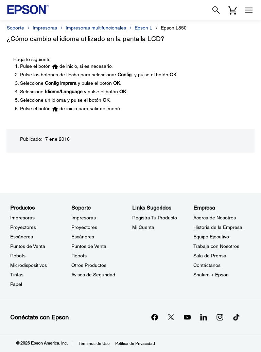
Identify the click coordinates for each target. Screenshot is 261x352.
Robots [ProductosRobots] (17, 255)
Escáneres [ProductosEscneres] (21, 236)
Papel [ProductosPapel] (16, 284)
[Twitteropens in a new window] (171, 317)
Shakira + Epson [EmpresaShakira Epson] (211, 274)
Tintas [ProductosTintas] (16, 274)
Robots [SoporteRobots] (79, 255)
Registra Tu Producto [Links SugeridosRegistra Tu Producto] (154, 217)
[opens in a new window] (236, 317)
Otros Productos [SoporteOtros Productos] (88, 265)
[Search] (216, 10)
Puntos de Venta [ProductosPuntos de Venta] (27, 246)
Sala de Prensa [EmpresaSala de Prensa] (209, 255)
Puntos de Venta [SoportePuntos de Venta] (88, 246)
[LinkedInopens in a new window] (203, 317)
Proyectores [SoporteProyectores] (84, 227)
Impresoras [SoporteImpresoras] (83, 217)
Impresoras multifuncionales (96, 28)
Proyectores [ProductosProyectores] (23, 227)
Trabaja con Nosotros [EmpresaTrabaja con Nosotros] (216, 246)
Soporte (15, 28)
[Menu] (248, 10)
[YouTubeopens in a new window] (187, 317)
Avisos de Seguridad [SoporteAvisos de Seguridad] (93, 274)
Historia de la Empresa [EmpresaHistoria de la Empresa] (217, 227)
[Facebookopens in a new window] (155, 317)
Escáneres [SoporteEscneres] (82, 236)
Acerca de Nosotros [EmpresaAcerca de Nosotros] (214, 217)
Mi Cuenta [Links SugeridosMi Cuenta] (143, 227)
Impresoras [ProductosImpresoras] (22, 217)
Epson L (143, 28)
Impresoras (45, 28)
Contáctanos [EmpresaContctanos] (207, 265)
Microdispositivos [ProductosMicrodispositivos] (28, 265)
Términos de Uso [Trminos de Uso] (94, 343)
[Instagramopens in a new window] (220, 317)
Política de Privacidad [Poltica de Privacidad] (135, 343)
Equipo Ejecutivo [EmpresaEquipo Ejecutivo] (211, 236)
